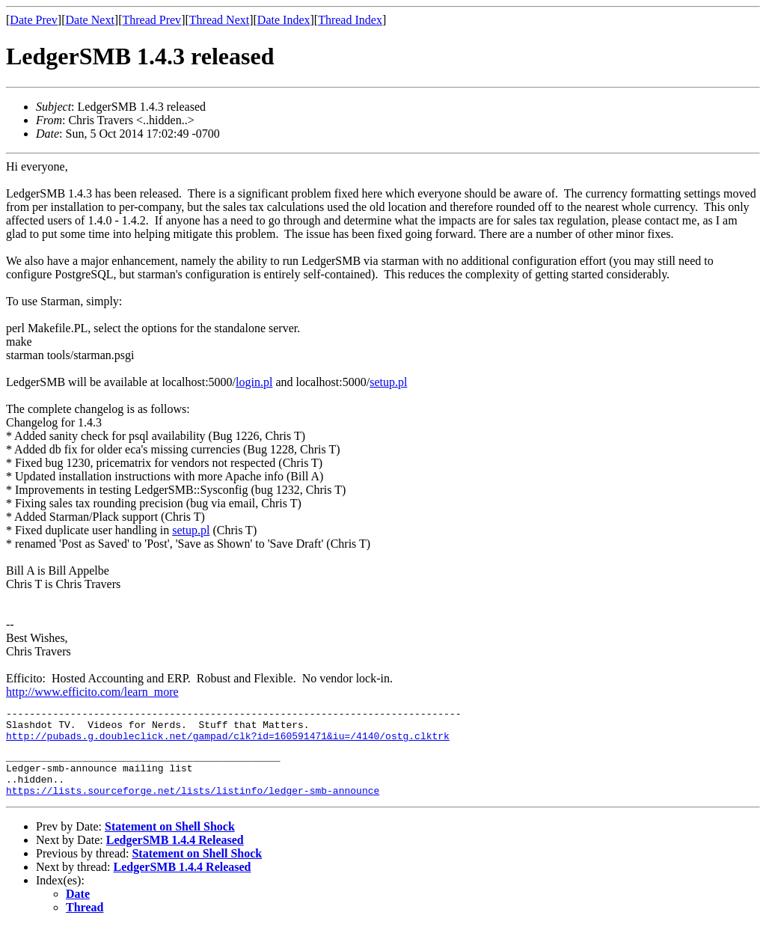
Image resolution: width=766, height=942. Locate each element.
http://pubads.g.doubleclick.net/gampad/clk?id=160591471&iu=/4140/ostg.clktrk (228, 742)
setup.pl (388, 382)
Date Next (90, 19)
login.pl (254, 382)
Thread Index (350, 19)
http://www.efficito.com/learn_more (92, 691)
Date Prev (34, 19)
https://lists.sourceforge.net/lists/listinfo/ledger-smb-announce (192, 806)
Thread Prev (151, 19)
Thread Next (219, 19)
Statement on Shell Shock (170, 842)
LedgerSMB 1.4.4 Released (175, 855)
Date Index (283, 19)
